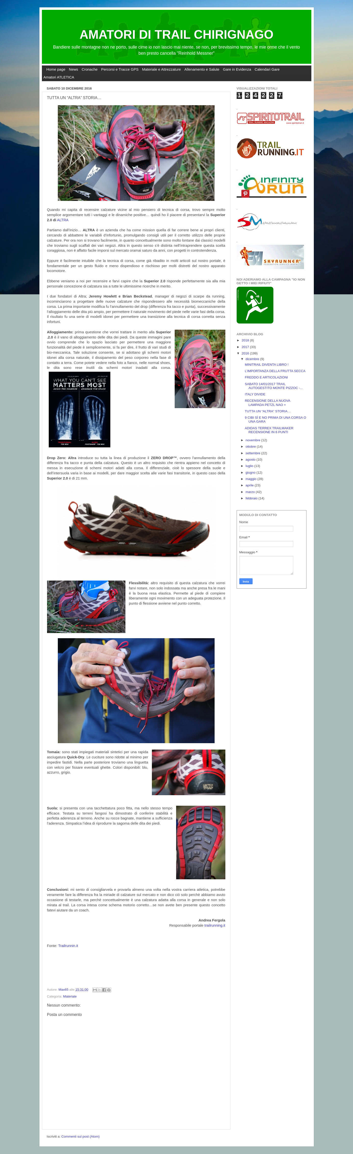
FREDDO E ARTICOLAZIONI (266, 377)
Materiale (70, 996)
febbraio (252, 498)
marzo (251, 492)
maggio (251, 479)
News (73, 69)
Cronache (89, 69)
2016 (246, 353)
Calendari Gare (267, 69)
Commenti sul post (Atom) (80, 1136)
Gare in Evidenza (237, 69)
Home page (55, 69)
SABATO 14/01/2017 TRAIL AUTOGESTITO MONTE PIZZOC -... (274, 386)
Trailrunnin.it (68, 946)
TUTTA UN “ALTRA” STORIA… (268, 411)
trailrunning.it (215, 925)
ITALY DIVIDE (255, 394)
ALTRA (63, 220)
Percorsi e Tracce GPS (120, 69)
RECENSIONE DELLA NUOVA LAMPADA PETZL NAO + (267, 402)
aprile (250, 485)
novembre (253, 440)
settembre (253, 453)
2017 (246, 347)
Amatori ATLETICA (58, 77)
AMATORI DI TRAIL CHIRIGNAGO (177, 34)
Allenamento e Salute (201, 69)
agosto (251, 459)
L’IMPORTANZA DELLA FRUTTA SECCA (275, 371)
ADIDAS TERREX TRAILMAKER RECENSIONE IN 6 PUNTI (269, 430)
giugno (251, 472)
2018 (246, 340)
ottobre (251, 446)
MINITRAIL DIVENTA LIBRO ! (267, 364)
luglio (250, 466)
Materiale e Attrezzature (161, 69)
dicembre (253, 359)
